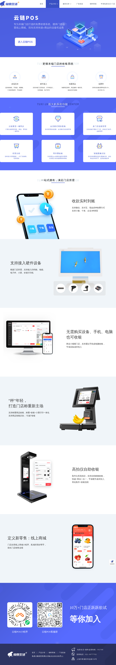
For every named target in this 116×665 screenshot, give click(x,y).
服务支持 (66, 4)
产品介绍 (52, 4)
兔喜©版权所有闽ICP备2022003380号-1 (47, 656)
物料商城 (93, 4)
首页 (41, 4)
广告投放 (79, 4)
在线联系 (112, 564)
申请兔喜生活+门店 (108, 4)
